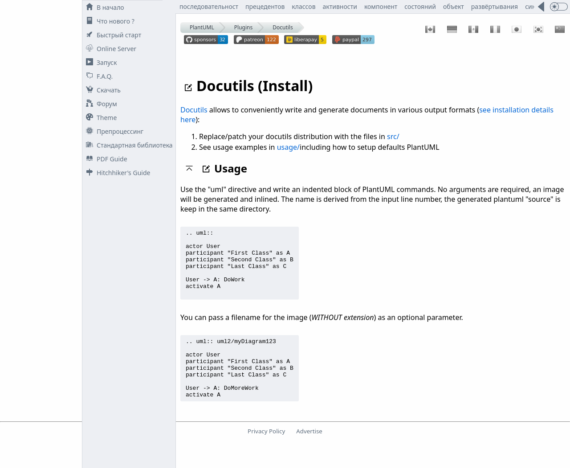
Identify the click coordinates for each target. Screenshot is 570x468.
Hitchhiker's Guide (116, 172)
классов (303, 6)
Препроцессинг (112, 131)
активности (340, 6)
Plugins (243, 27)
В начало (103, 7)
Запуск (99, 62)
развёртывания (494, 6)
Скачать (101, 90)
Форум (99, 104)
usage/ (288, 147)
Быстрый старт (111, 35)
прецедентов (265, 6)
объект (453, 6)
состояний (420, 6)
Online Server (109, 48)
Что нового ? (108, 21)
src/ (393, 136)
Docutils (283, 27)
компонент (380, 6)
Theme (99, 117)
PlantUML (202, 27)
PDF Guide (104, 159)
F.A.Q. (97, 76)
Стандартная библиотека (127, 145)
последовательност (208, 6)
